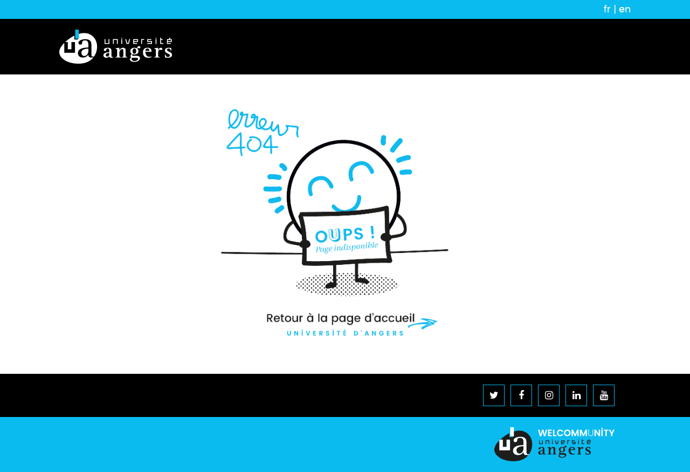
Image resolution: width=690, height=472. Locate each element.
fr (607, 9)
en (625, 9)
